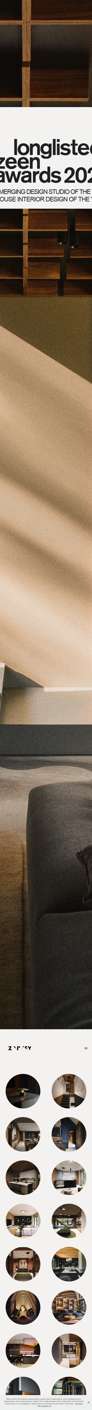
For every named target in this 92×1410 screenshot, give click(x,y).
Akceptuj (79, 1403)
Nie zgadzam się (44, 1406)
